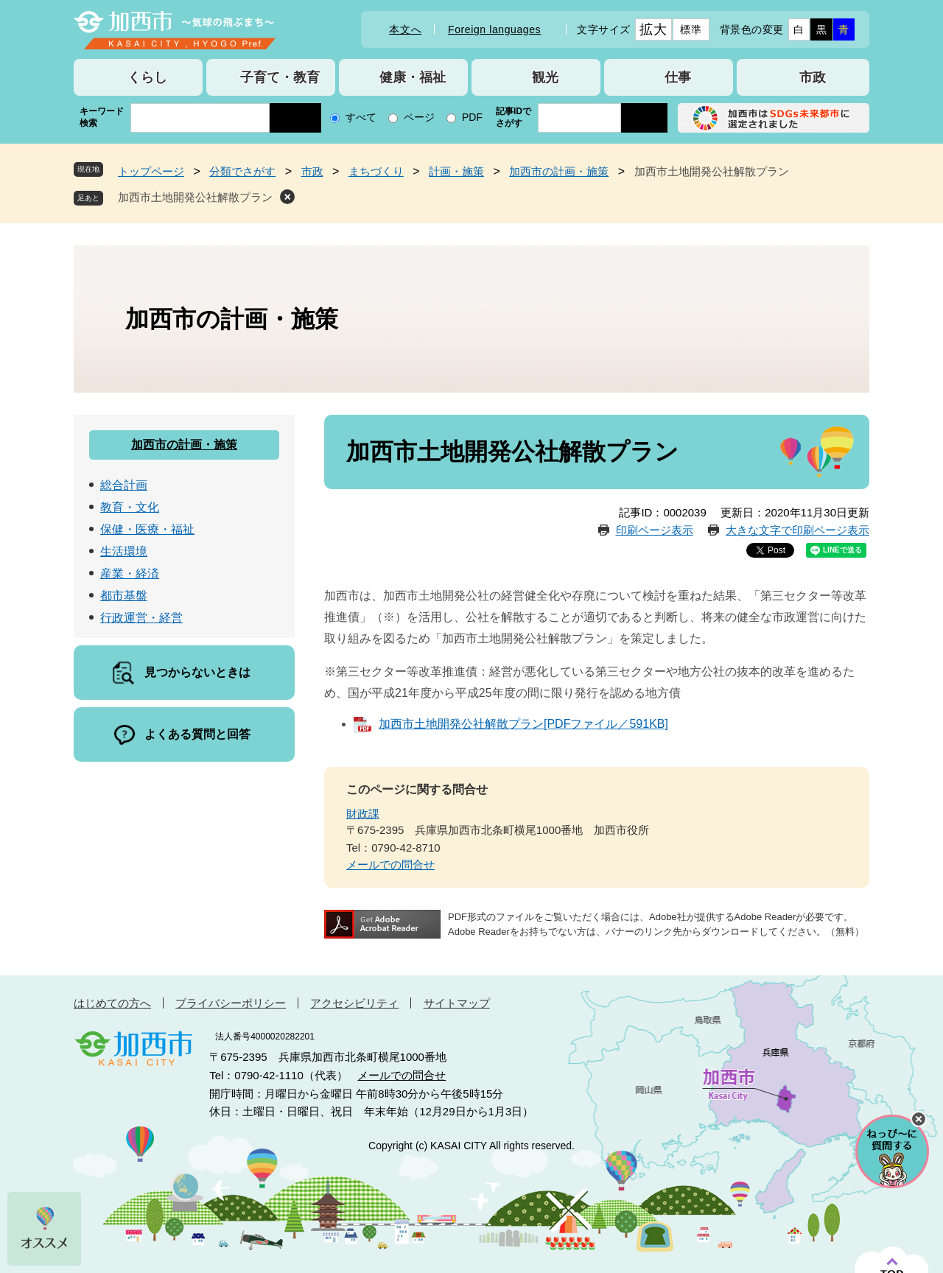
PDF (472, 117)
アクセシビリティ (354, 1003)
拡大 (653, 29)
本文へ (405, 29)
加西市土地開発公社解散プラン (195, 197)
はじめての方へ (112, 1003)
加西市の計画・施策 (559, 171)
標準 (690, 29)
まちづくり (376, 171)
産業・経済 (129, 573)
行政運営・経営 (141, 617)
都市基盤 (123, 595)
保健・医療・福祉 (147, 529)
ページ (419, 117)
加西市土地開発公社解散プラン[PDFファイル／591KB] (523, 724)
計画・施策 (456, 171)
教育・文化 (129, 507)
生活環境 (123, 551)
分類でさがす (242, 171)
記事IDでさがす (513, 117)
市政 (312, 171)
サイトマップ (457, 1003)
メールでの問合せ (390, 864)
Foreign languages (494, 29)
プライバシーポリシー (230, 1003)
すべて (361, 117)
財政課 (362, 813)
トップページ (151, 171)
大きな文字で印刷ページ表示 (797, 530)
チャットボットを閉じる (919, 1119)
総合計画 (123, 485)
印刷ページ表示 (654, 530)
